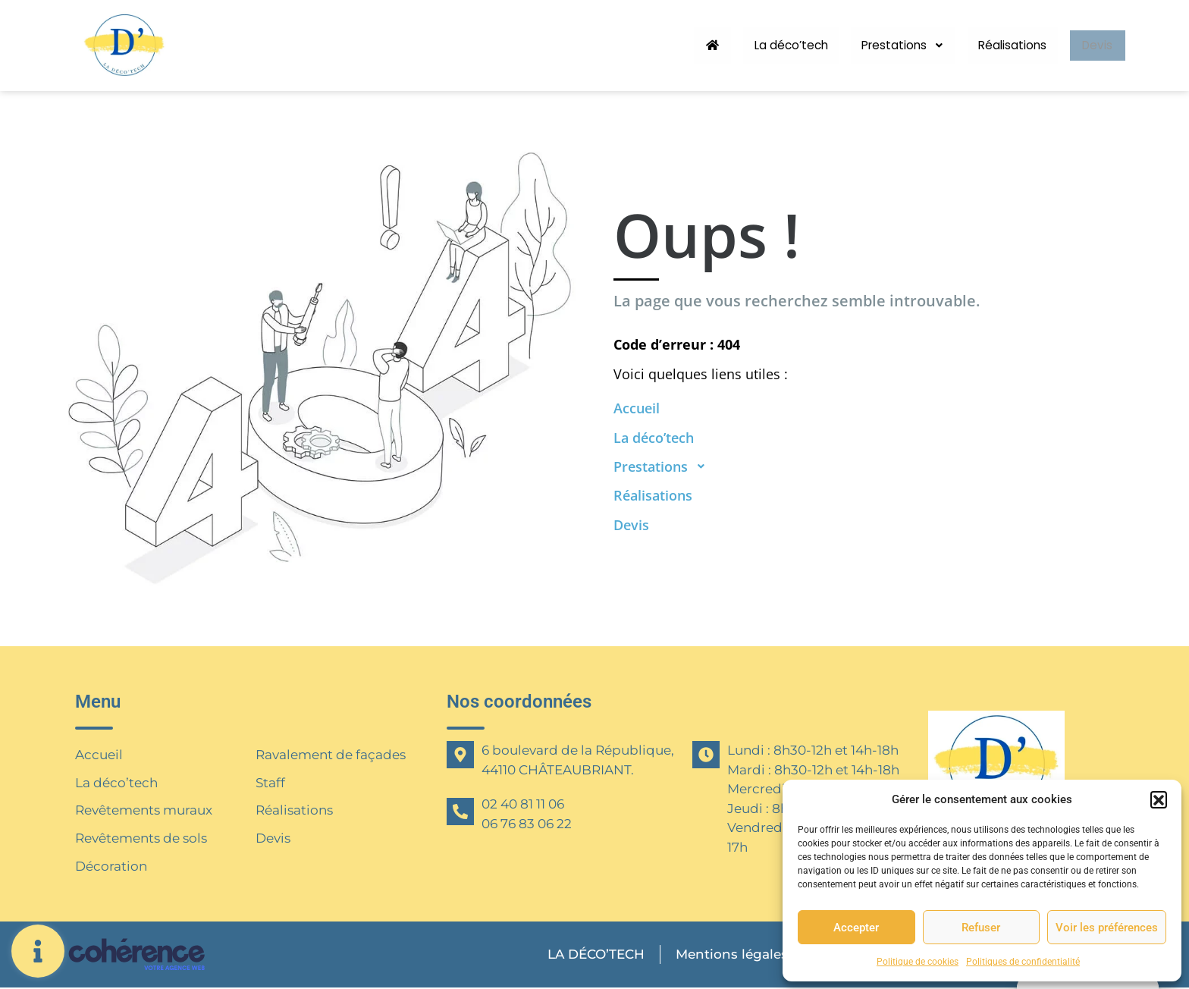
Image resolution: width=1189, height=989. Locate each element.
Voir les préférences (1107, 927)
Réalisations (1002, 45)
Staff (270, 782)
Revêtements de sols (141, 838)
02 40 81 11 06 (523, 804)
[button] (1158, 799)
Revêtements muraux (143, 810)
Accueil (99, 754)
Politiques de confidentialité (1023, 961)
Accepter (856, 927)
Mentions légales (729, 955)
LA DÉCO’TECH (593, 955)
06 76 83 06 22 (527, 823)
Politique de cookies (917, 961)
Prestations (887, 45)
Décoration (111, 866)
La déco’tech (769, 45)
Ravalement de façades (331, 754)
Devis (1093, 45)
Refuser (981, 927)
